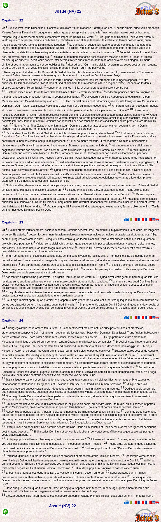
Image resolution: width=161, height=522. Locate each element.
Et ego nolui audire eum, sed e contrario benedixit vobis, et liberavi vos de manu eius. (79, 375)
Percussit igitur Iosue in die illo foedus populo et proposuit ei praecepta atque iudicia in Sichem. (64, 456)
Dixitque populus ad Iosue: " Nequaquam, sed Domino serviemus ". (48, 439)
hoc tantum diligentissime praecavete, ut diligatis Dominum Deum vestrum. (52, 277)
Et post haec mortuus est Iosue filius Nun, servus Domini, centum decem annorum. (57, 472)
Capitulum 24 (12, 320)
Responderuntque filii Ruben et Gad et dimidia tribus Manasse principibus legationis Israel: (61, 133)
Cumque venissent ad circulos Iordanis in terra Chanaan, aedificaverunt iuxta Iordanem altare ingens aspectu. (73, 80)
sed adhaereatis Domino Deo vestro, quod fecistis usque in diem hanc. (64, 264)
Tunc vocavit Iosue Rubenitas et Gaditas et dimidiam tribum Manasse (47, 28)
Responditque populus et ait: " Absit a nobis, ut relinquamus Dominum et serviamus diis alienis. (64, 411)
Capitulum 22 (12, 20)
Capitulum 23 (12, 222)
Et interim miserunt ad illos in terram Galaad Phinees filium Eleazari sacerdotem (55, 92)
